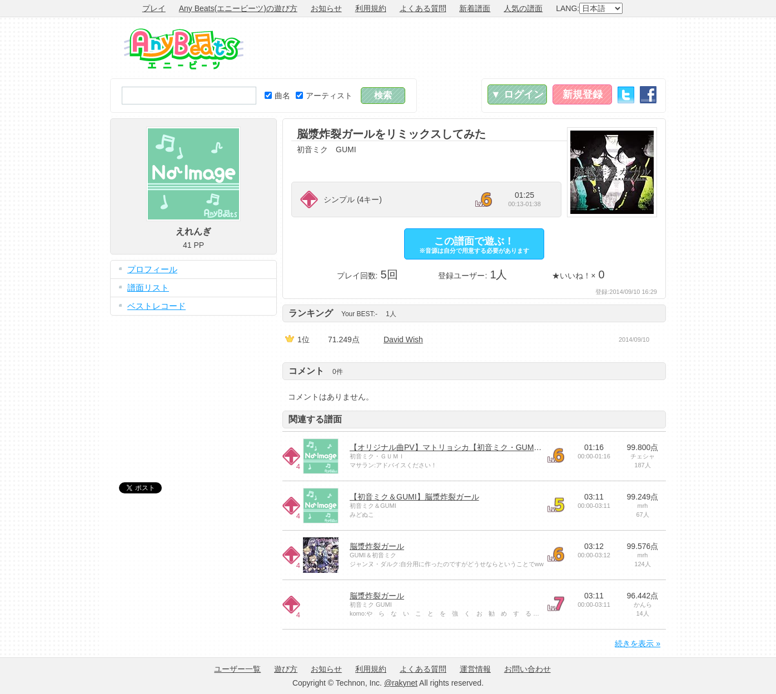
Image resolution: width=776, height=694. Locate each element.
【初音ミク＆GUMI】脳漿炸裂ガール (414, 496)
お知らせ (326, 8)
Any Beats (183, 48)
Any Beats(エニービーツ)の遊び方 (238, 8)
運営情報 (475, 669)
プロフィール (152, 269)
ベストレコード (156, 306)
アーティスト (324, 95)
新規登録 (583, 94)
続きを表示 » (637, 643)
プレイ (154, 8)
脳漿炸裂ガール (377, 546)
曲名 (277, 95)
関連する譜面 (315, 419)
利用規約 (370, 8)
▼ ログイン (517, 94)
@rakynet (400, 682)
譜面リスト (148, 287)
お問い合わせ (527, 669)
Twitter (626, 94)
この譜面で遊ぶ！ (474, 245)
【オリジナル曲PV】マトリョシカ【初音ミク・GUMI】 (447, 447)
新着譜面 (474, 8)
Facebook (648, 94)
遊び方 (285, 669)
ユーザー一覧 (237, 669)
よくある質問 (423, 8)
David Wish (403, 339)
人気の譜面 (523, 8)
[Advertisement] (463, 48)
